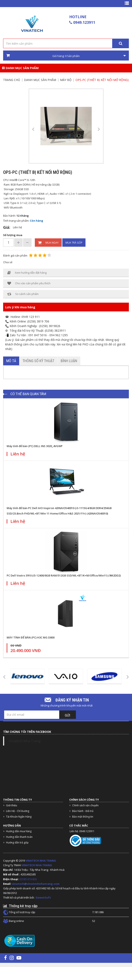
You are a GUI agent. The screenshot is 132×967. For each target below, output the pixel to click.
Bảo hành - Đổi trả (82, 811)
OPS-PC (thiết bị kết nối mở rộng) (102, 80)
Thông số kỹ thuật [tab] (38, 361)
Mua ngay (48, 243)
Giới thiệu (11, 805)
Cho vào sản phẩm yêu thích (28, 283)
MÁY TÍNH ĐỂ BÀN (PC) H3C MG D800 (30, 637)
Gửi (67, 715)
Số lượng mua (12, 235)
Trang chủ (11, 80)
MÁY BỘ (66, 80)
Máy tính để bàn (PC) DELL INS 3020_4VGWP (35, 446)
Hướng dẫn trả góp (17, 842)
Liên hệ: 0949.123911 (82, 831)
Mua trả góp (73, 242)
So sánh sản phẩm (23, 294)
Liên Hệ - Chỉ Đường (17, 811)
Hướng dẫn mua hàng (18, 831)
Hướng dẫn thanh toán (19, 837)
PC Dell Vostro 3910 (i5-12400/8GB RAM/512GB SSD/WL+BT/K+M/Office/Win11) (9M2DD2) (64, 575)
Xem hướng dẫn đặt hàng (27, 273)
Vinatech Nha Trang (25, 741)
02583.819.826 (28, 879)
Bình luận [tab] (69, 361)
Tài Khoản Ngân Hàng (18, 816)
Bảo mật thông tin (82, 816)
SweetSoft (43, 897)
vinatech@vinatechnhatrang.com (35, 884)
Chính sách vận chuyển (85, 805)
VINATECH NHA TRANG (40, 860)
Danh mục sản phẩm (20, 68)
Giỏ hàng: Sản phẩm (66, 56)
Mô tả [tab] (11, 361)
